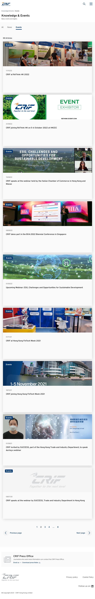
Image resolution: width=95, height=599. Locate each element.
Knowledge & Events (7, 11)
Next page (81, 533)
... (53, 527)
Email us (16, 562)
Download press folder (30, 562)
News (9, 27)
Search (84, 3)
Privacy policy (72, 577)
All (2, 27)
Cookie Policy (88, 577)
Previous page (16, 533)
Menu (91, 3)
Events (19, 27)
